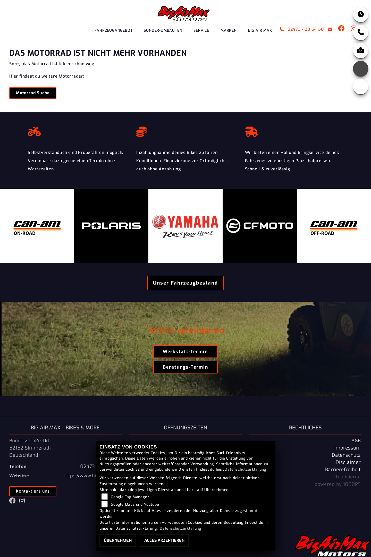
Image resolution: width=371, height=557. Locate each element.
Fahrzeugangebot (113, 30)
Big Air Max (260, 30)
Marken (229, 30)
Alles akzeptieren (164, 540)
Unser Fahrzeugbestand (185, 283)
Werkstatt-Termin (185, 351)
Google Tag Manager (130, 497)
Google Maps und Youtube (135, 504)
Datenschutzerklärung (245, 469)
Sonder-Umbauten (163, 30)
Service (201, 30)
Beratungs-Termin (185, 367)
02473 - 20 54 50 (302, 29)
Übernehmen (118, 540)
